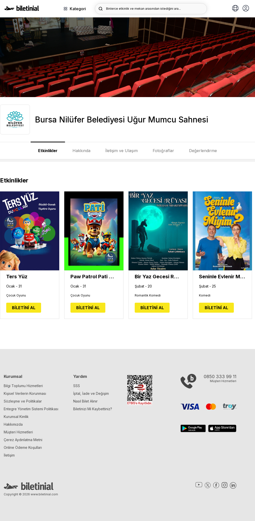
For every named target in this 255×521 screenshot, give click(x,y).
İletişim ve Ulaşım (121, 150)
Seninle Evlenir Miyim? (222, 277)
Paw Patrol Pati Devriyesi (93, 277)
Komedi (204, 295)
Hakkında (81, 150)
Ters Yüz (16, 277)
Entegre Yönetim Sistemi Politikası (31, 409)
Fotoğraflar (163, 150)
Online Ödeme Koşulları (23, 447)
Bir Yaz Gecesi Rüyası (158, 277)
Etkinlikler (48, 150)
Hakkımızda (13, 424)
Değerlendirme (203, 150)
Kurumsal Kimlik (16, 416)
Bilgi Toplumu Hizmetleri (23, 386)
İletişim (9, 455)
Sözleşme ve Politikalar (23, 401)
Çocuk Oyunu (16, 295)
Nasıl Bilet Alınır (85, 401)
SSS (76, 386)
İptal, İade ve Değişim (91, 393)
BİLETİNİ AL (23, 307)
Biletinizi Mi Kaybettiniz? (92, 409)
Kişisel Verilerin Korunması (25, 393)
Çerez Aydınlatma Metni (23, 440)
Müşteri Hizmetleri (18, 432)
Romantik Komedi (148, 295)
